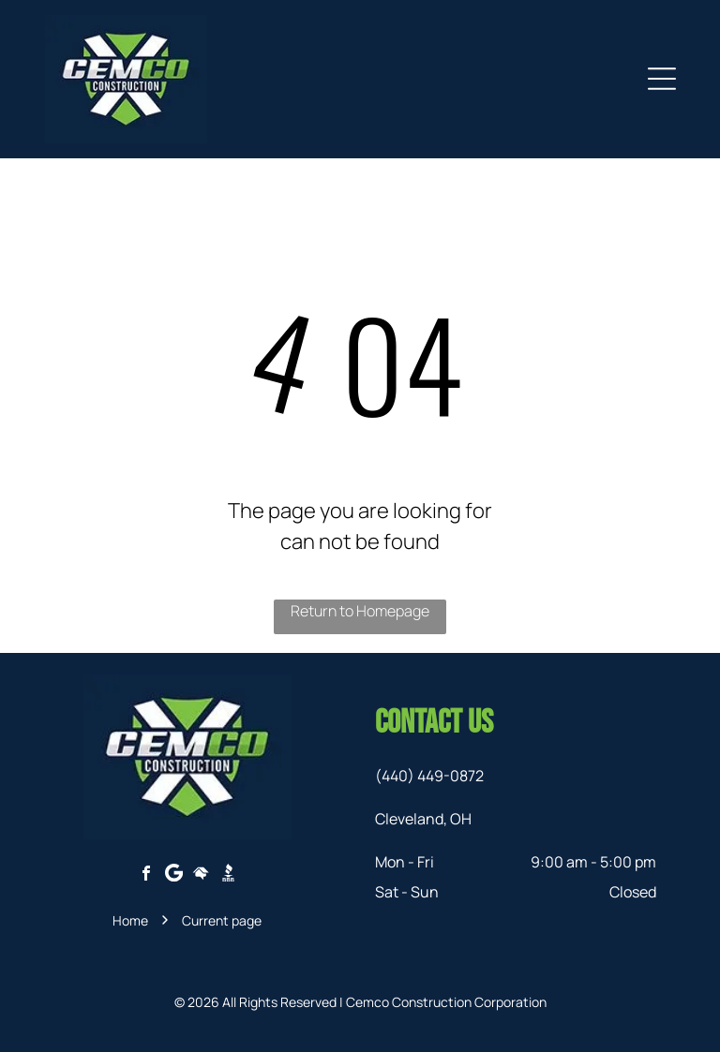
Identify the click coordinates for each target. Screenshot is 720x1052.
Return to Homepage (360, 610)
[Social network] (200, 875)
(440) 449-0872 (429, 775)
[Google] (173, 875)
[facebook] (146, 875)
